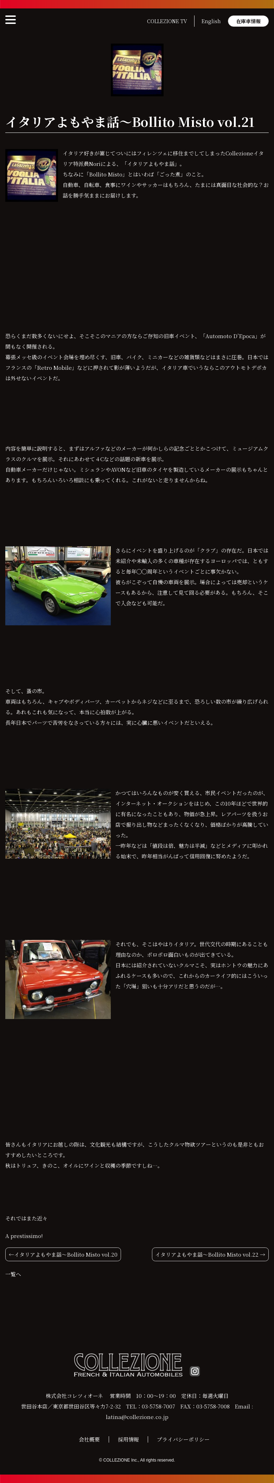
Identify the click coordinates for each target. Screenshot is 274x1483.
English (211, 21)
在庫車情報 (248, 21)
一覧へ (13, 1274)
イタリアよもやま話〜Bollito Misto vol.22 (207, 1254)
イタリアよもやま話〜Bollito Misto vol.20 (65, 1254)
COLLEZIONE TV (167, 21)
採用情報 (128, 1439)
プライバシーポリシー (183, 1439)
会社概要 (89, 1439)
